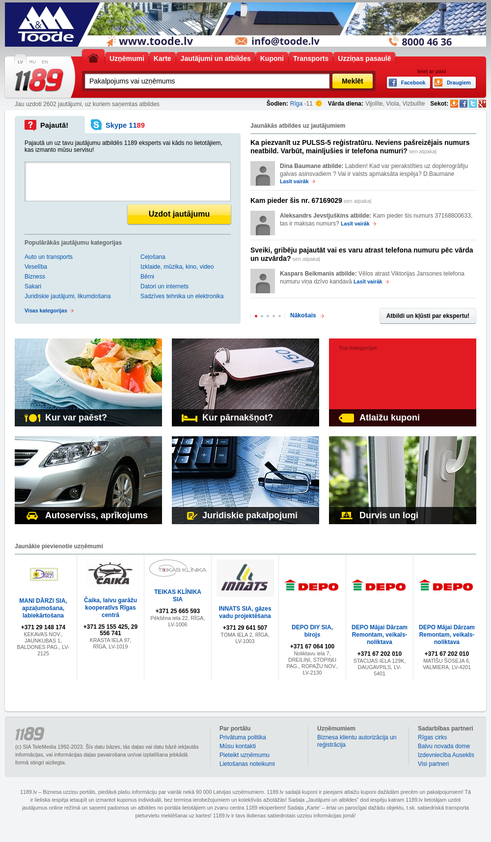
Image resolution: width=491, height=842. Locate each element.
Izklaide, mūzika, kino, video (177, 266)
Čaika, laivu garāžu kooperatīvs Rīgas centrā (110, 607)
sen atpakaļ (360, 147)
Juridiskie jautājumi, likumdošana (67, 296)
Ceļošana (152, 256)
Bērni (147, 276)
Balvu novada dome (444, 746)
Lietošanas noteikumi (247, 763)
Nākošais (303, 315)
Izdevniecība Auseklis (446, 755)
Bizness (35, 276)
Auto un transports (49, 256)
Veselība (36, 266)
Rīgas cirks (432, 737)
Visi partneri (433, 763)
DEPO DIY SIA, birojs (312, 631)
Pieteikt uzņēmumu (244, 755)
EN (45, 61)
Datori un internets (164, 286)
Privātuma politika (242, 737)
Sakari (33, 286)
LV (20, 61)
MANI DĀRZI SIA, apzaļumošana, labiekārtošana (43, 608)
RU (32, 61)
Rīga (296, 103)
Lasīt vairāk (294, 181)
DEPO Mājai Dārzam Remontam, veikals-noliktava (380, 635)
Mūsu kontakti (237, 746)
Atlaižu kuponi (379, 417)
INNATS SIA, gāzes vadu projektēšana (244, 612)
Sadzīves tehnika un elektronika (181, 296)
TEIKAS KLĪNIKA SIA (177, 596)
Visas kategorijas (46, 310)
